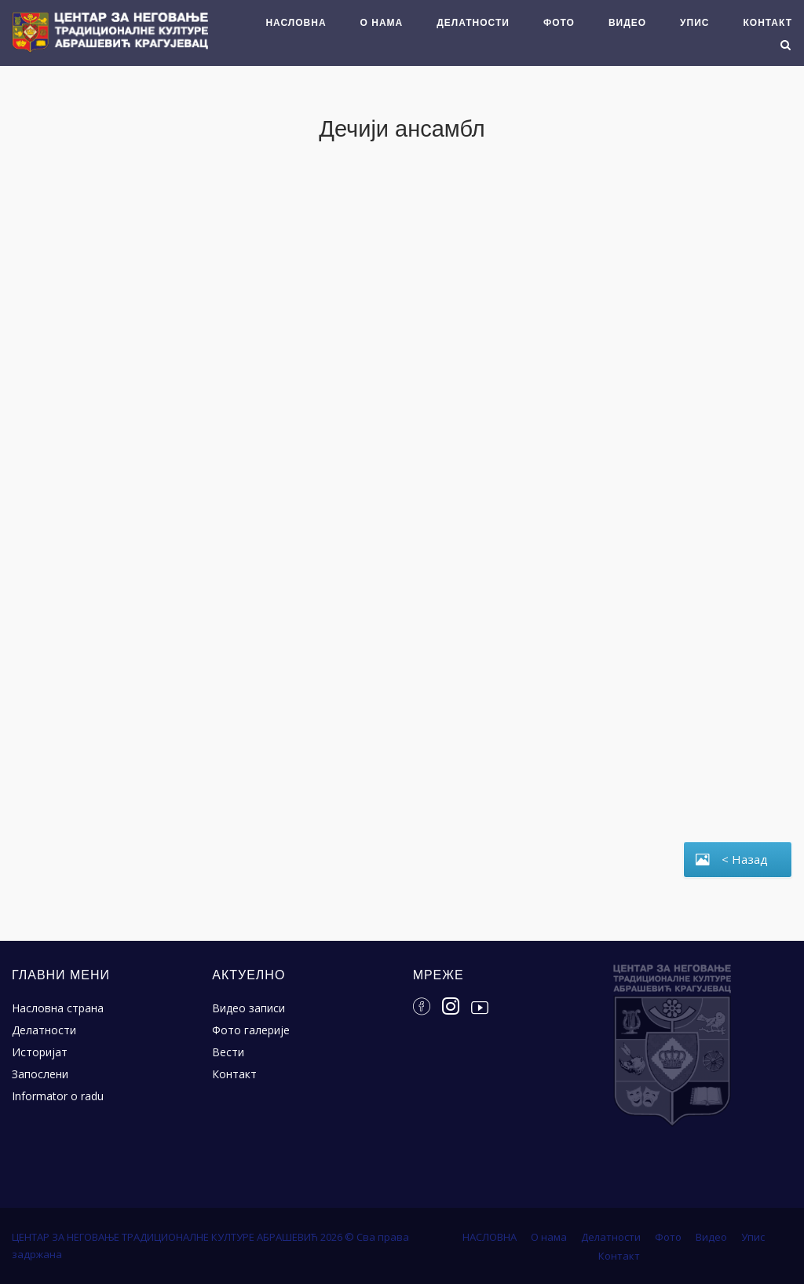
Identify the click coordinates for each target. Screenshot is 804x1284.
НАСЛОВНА (295, 22)
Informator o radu (58, 1095)
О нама (382, 22)
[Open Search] (785, 46)
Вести (228, 1051)
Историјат (40, 1051)
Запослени (40, 1073)
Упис (694, 22)
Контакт (767, 22)
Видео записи (248, 1007)
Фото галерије (251, 1029)
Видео (627, 22)
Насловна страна (58, 1007)
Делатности (473, 22)
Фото (559, 22)
